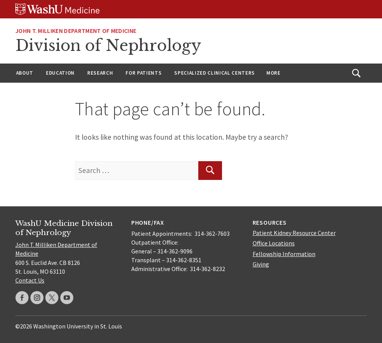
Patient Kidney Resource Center (294, 233)
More (273, 73)
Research (100, 73)
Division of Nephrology (108, 45)
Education (60, 73)
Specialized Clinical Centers (214, 73)
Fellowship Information (284, 254)
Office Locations (274, 243)
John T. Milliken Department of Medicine (75, 30)
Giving (261, 264)
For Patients (144, 73)
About (24, 73)
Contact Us (29, 280)
